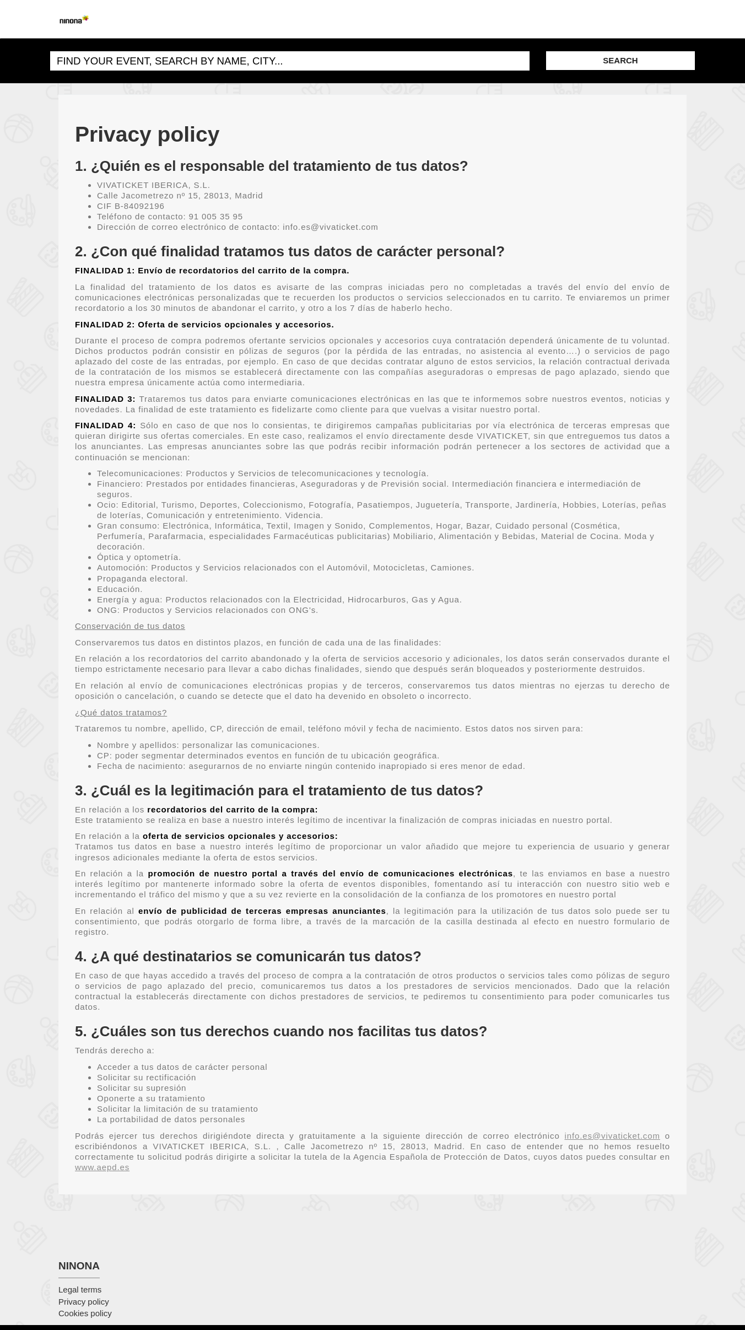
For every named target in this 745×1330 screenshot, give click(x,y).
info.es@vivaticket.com (612, 1135)
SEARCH (620, 60)
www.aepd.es (102, 1167)
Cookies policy (85, 1313)
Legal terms (79, 1289)
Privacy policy (83, 1301)
